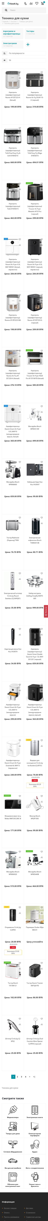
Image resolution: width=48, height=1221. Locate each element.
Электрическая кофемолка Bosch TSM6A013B (34, 540)
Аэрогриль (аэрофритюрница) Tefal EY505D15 (13, 206)
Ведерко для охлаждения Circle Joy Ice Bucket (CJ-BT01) (35, 763)
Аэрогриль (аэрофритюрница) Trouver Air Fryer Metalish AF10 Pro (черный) (35, 209)
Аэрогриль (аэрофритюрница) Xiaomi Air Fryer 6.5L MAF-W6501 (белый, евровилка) (12, 264)
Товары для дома (26, 21)
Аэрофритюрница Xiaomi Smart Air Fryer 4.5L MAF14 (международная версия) (13, 710)
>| (34, 1076)
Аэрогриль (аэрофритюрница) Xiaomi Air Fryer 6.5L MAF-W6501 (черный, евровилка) (35, 264)
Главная (5, 21)
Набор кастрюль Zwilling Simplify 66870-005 (34, 596)
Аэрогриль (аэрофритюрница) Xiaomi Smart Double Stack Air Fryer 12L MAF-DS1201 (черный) (35, 654)
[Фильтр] (46, 611)
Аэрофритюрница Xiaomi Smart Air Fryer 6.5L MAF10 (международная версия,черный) (35, 710)
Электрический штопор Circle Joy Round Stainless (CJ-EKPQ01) (13, 596)
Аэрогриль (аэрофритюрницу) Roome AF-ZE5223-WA (13, 317)
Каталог (14, 21)
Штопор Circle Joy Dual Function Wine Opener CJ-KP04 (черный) (34, 1041)
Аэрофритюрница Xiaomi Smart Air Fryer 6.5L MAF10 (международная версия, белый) (13, 431)
